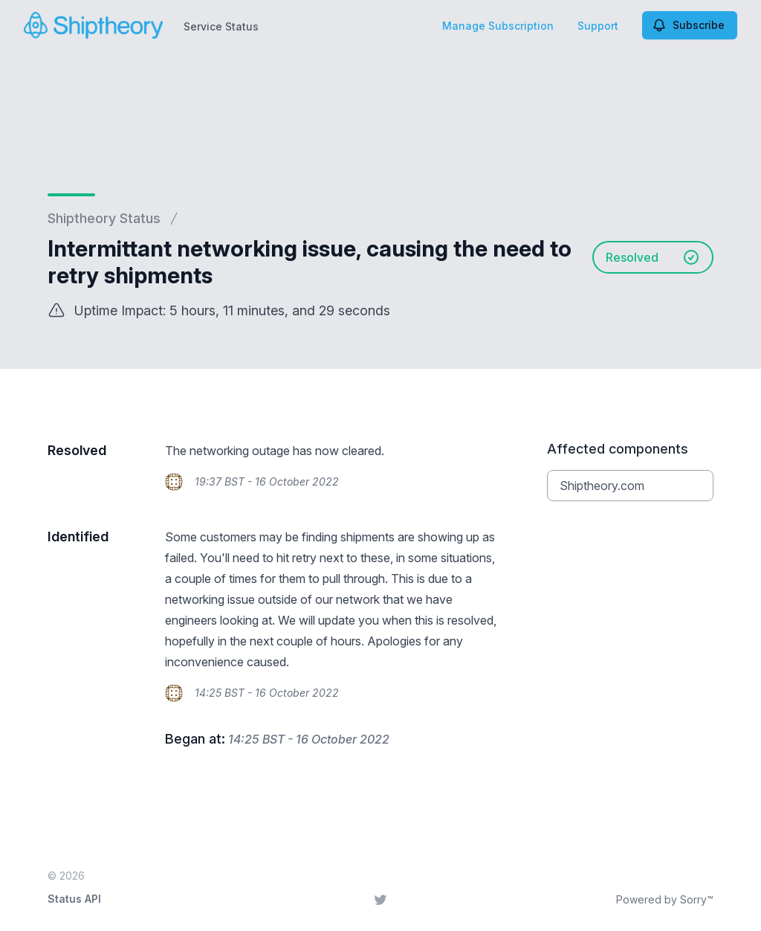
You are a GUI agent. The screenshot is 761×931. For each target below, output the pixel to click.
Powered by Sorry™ (664, 899)
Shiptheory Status (104, 218)
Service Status (221, 26)
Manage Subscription (498, 25)
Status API (74, 898)
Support (597, 25)
